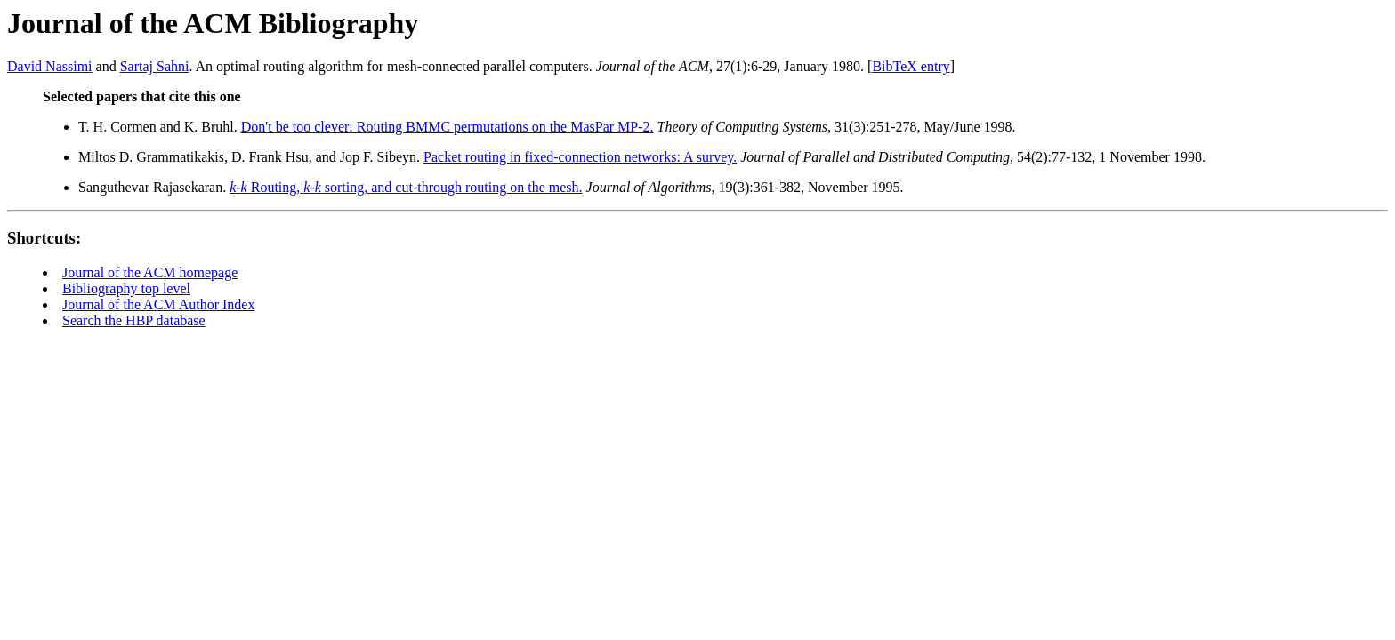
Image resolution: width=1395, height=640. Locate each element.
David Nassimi (50, 66)
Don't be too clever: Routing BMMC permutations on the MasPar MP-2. (447, 126)
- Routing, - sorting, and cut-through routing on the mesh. (406, 187)
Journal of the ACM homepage (150, 272)
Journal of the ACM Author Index (158, 304)
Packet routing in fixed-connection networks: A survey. (580, 156)
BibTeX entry (910, 66)
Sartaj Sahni (154, 66)
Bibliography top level (126, 288)
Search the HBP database (134, 320)
